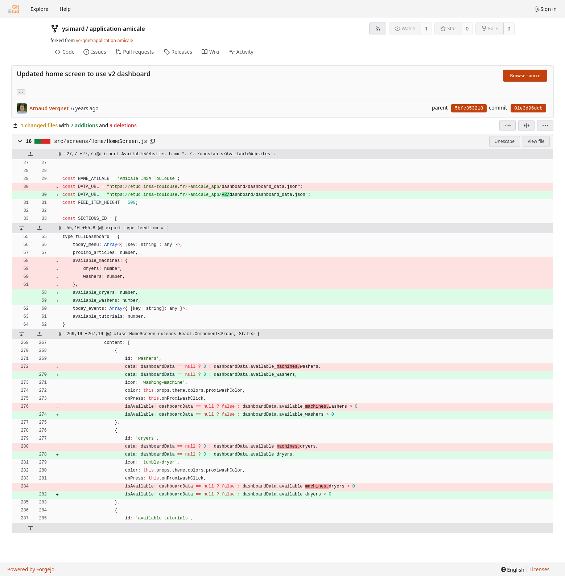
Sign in (546, 8)
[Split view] (526, 125)
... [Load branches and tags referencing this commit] (21, 91)
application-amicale (117, 28)
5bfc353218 (469, 108)
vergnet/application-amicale (104, 40)
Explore (39, 8)
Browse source (525, 76)
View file (536, 141)
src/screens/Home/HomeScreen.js (100, 141)
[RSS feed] (377, 28)
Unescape (505, 141)
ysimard (73, 28)
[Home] (14, 9)
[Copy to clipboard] (152, 141)
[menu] (545, 125)
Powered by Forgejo (30, 569)
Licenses (539, 569)
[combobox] (507, 125)
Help (65, 8)
